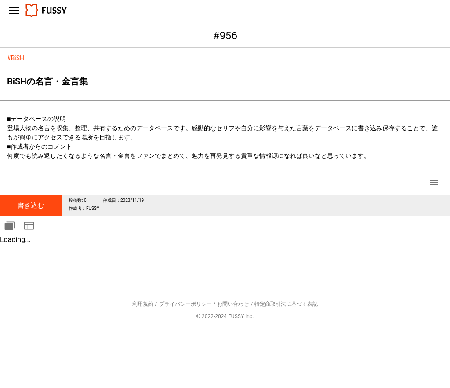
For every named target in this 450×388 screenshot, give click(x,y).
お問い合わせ (233, 304)
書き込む (31, 205)
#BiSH (15, 58)
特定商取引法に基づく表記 (286, 304)
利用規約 (142, 304)
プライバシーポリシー (185, 304)
